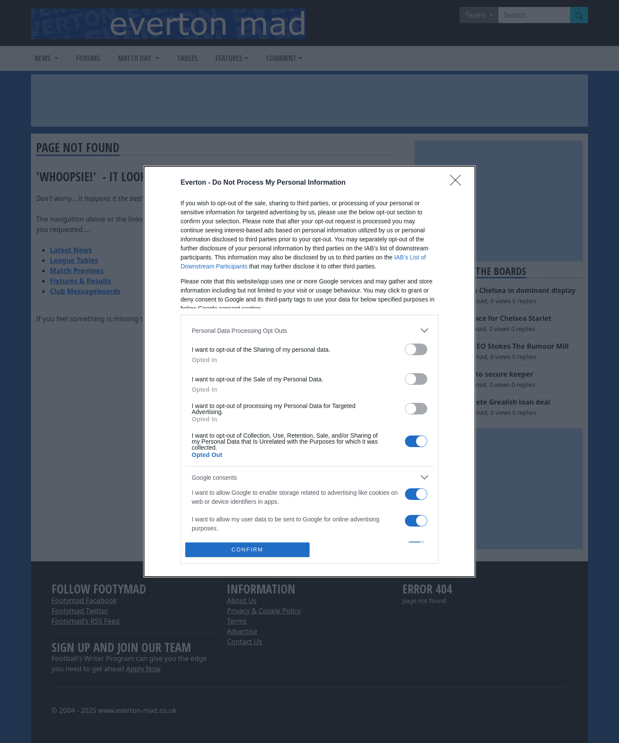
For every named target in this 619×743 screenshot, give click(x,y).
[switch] (416, 349)
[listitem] (309, 330)
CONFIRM (247, 550)
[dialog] (309, 371)
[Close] (458, 183)
